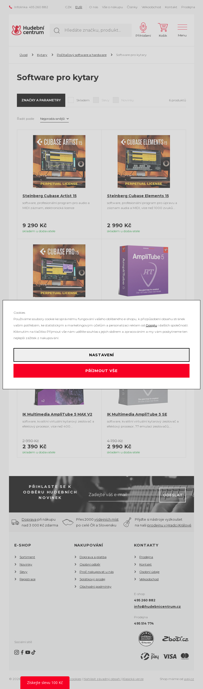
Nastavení (101, 355)
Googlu (151, 325)
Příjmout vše (101, 370)
